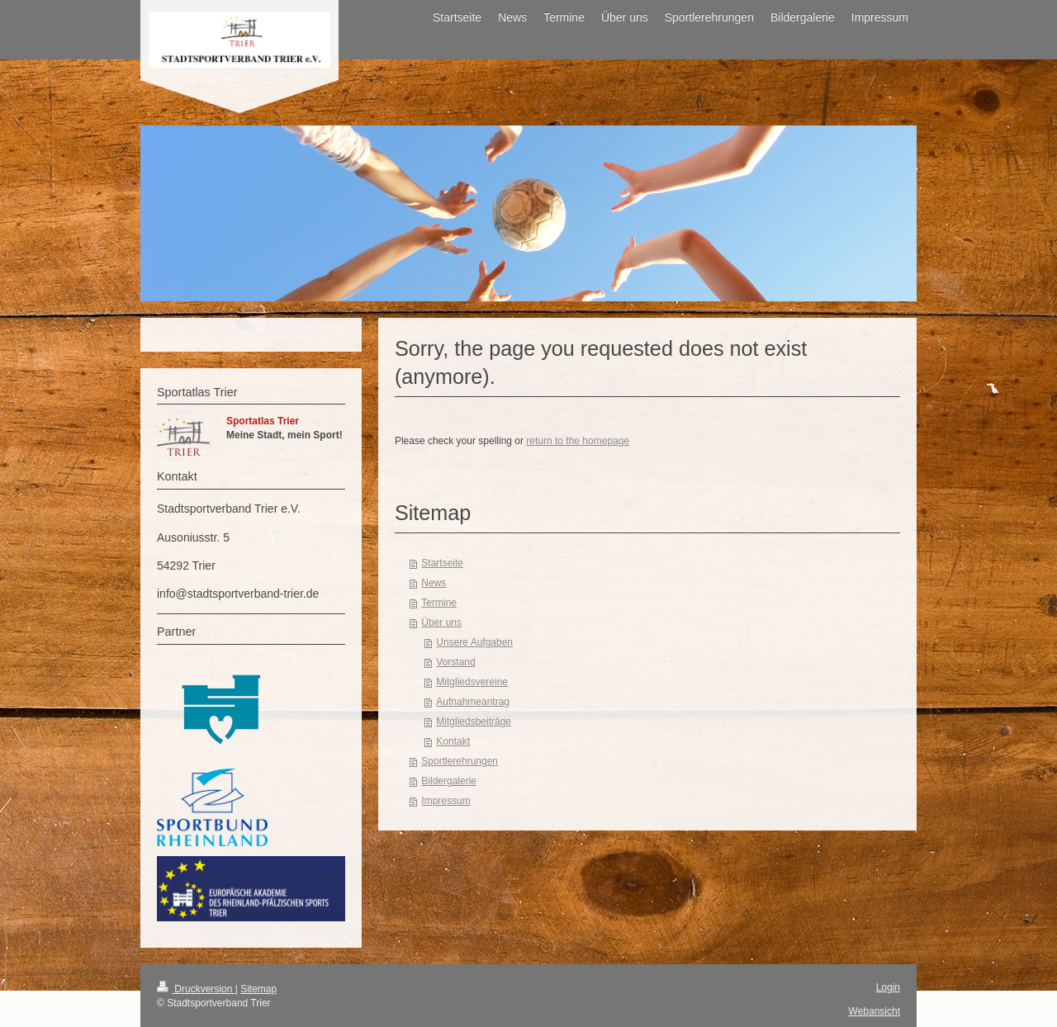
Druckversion (196, 989)
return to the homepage (577, 441)
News (433, 583)
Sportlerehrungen (459, 761)
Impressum (445, 801)
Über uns (441, 622)
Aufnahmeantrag (473, 702)
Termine (439, 602)
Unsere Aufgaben (474, 642)
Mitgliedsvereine (472, 682)
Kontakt (453, 741)
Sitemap (258, 989)
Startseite (442, 563)
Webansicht (874, 1011)
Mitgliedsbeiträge (473, 721)
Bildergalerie (448, 781)
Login (888, 987)
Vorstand (455, 662)
